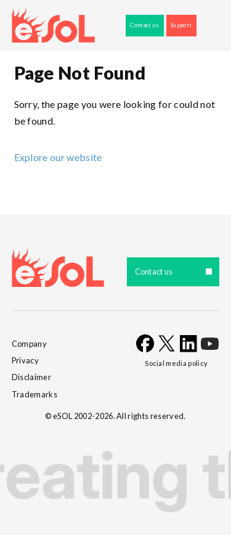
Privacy (25, 360)
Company (29, 344)
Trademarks (34, 394)
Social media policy (176, 363)
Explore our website (58, 157)
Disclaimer (31, 377)
